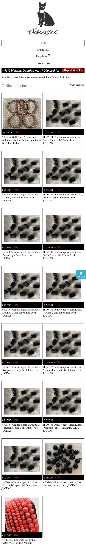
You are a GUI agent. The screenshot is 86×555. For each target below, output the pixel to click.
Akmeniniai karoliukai (38, 77)
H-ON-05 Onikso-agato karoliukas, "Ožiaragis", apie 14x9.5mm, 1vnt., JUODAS (21, 485)
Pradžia (6, 77)
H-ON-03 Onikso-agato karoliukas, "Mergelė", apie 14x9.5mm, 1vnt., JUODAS (62, 427)
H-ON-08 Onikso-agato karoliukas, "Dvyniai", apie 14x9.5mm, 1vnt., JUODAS (21, 312)
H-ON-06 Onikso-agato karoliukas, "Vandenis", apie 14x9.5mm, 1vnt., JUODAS (21, 427)
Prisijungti (43, 49)
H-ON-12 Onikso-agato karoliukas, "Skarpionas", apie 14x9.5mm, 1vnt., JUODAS (21, 370)
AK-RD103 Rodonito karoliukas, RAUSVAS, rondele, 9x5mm (19, 541)
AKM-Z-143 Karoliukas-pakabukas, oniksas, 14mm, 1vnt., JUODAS (62, 484)
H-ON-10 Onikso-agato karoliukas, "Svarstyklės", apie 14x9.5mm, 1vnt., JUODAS (62, 370)
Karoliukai (19, 77)
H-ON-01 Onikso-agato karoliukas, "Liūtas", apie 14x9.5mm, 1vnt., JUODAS (21, 197)
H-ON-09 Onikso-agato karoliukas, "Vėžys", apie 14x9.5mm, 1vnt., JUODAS (62, 255)
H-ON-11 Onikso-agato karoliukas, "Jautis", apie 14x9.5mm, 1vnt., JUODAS (62, 139)
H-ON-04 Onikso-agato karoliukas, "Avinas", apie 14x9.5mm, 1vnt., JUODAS (62, 312)
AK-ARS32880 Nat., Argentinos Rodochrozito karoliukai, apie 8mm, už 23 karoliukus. (21, 139)
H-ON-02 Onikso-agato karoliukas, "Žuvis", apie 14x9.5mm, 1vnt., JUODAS (21, 255)
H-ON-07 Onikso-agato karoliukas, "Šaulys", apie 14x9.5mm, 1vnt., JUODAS (62, 197)
